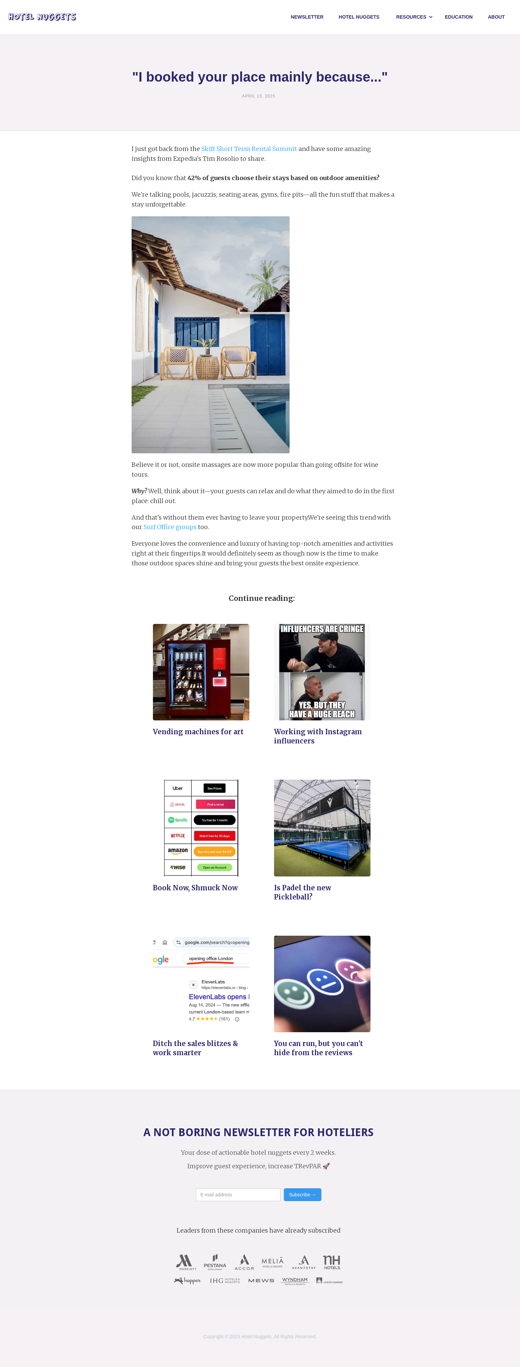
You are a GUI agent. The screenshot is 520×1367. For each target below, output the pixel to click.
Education (459, 17)
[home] (42, 17)
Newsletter (307, 17)
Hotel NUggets (359, 17)
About (496, 17)
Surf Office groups (170, 527)
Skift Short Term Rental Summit (249, 149)
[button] (414, 17)
